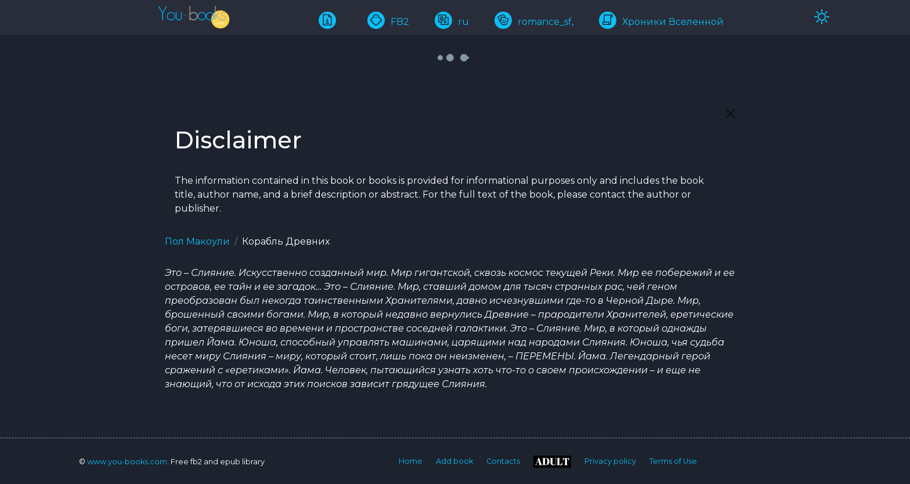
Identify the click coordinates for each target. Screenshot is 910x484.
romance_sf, (533, 21)
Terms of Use (673, 461)
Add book (454, 461)
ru (452, 21)
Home (411, 461)
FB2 (388, 21)
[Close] (731, 113)
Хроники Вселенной (661, 21)
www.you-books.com (127, 461)
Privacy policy (610, 461)
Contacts (503, 461)
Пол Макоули (197, 241)
